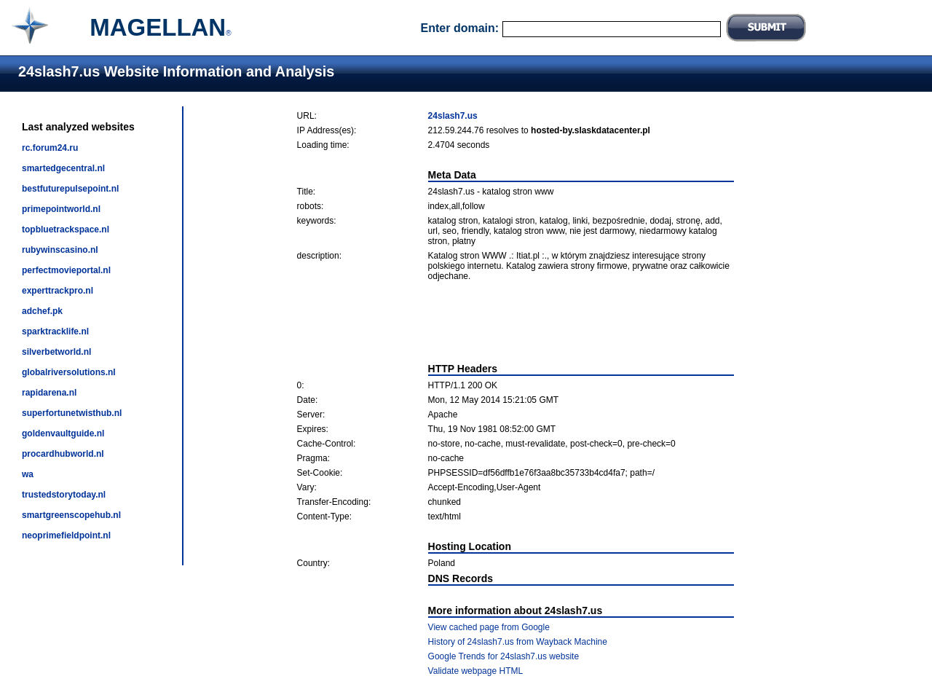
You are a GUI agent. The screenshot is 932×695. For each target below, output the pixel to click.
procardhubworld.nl (63, 454)
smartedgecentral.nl (63, 168)
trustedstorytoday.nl (64, 495)
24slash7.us (453, 116)
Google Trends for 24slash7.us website (503, 656)
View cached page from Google (489, 627)
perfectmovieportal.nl (66, 270)
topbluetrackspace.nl (65, 229)
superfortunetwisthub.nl (72, 413)
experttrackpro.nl (57, 291)
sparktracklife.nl (55, 331)
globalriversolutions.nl (69, 372)
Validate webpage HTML (476, 671)
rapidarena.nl (49, 393)
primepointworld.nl (61, 209)
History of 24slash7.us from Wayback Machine (517, 642)
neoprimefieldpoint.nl (66, 535)
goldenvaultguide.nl (63, 433)
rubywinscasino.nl (60, 250)
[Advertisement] (515, 322)
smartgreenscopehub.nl (71, 515)
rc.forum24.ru (50, 148)
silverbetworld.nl (56, 352)
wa (27, 474)
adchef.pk (42, 311)
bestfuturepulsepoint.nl (70, 189)
